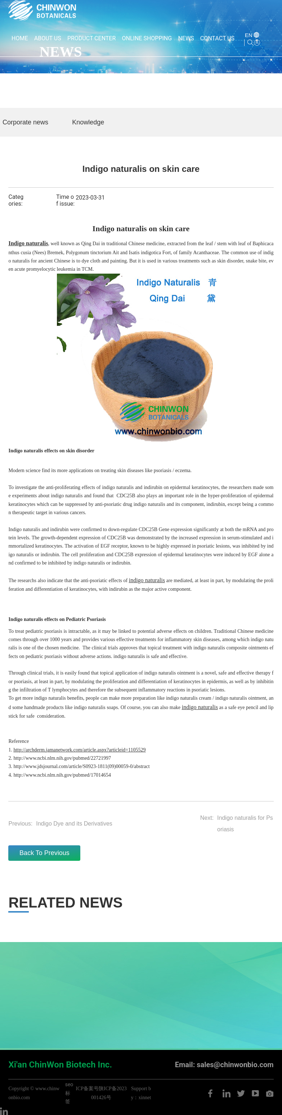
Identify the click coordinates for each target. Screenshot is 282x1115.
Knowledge (88, 122)
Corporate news (25, 122)
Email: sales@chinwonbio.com (224, 1064)
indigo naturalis (160, 673)
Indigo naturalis (25, 450)
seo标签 (69, 1093)
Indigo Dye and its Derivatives (74, 824)
